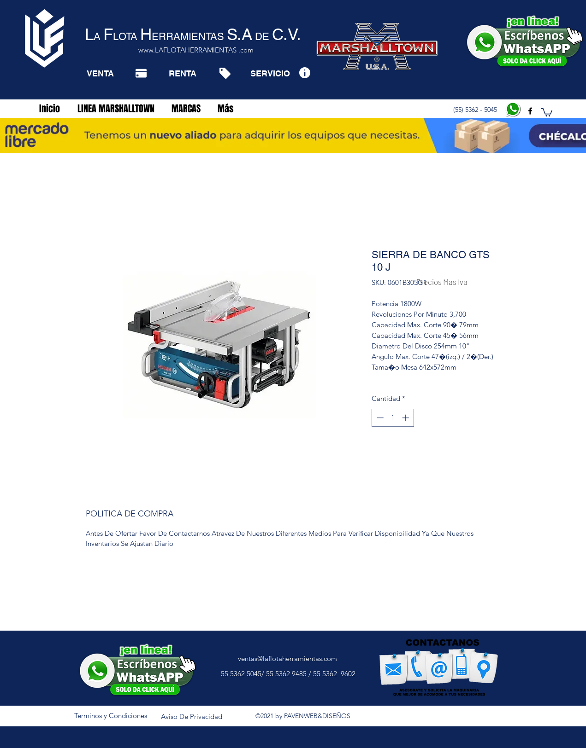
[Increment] (406, 417)
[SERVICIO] (270, 73)
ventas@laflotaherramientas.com (287, 658)
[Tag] (225, 73)
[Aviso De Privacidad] (191, 716)
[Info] (304, 72)
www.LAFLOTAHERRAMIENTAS (187, 50)
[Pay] (141, 73)
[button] (546, 111)
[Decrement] (379, 417)
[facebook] (530, 111)
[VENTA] (100, 73)
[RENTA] (182, 73)
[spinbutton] (392, 417)
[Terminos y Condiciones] (110, 716)
